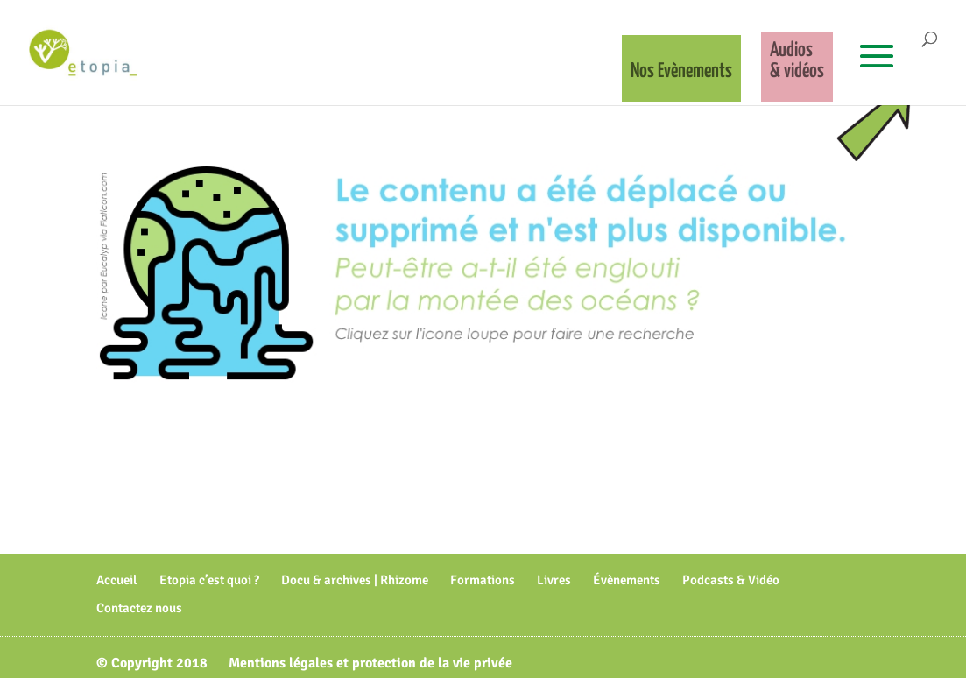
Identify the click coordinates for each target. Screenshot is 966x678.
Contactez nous (139, 608)
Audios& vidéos (797, 60)
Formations (482, 580)
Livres (554, 580)
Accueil (116, 580)
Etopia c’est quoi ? (209, 580)
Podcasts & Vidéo (730, 580)
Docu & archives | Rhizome (354, 580)
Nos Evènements (681, 71)
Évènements (626, 580)
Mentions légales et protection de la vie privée (370, 663)
